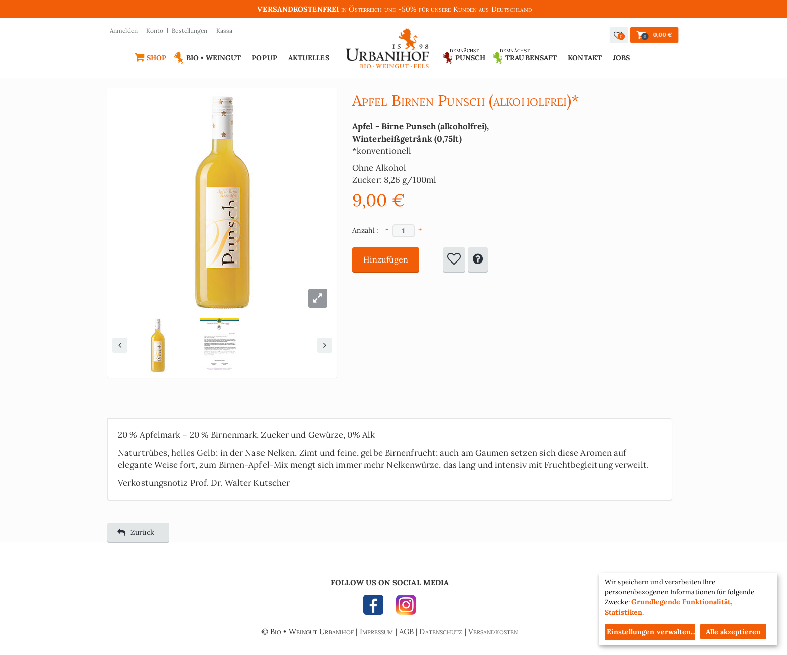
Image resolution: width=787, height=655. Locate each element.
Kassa (224, 30)
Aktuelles (308, 57)
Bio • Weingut (213, 57)
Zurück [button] (135, 532)
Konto (155, 30)
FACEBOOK (375, 607)
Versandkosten (493, 631)
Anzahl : (365, 230)
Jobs (621, 57)
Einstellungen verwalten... (651, 631)
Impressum (377, 631)
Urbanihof (387, 51)
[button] (619, 35)
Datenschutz (440, 631)
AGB (406, 631)
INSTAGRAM (403, 607)
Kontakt (585, 57)
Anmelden (124, 30)
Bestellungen (189, 30)
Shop (156, 57)
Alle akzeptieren (733, 631)
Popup (264, 57)
